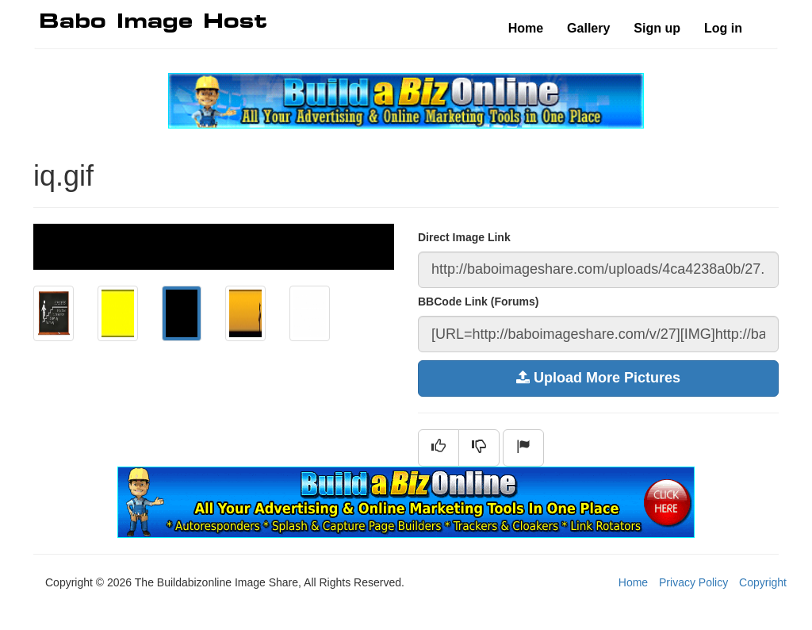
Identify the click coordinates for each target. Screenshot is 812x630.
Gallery (588, 28)
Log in (723, 28)
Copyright (763, 582)
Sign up (657, 28)
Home (525, 28)
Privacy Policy (693, 582)
